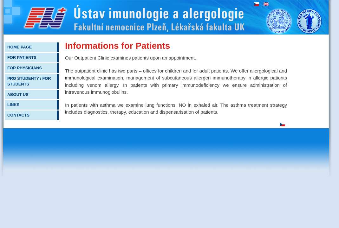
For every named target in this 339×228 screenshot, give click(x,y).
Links (13, 104)
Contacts (18, 115)
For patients (21, 57)
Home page (19, 47)
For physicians (24, 68)
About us (18, 94)
